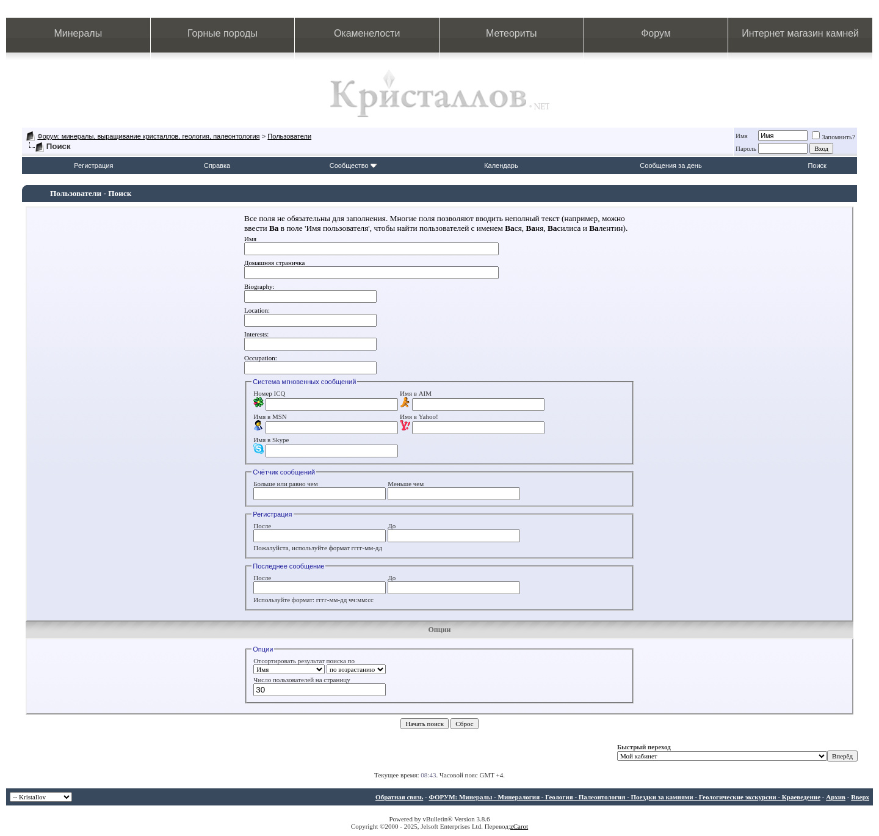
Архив (835, 797)
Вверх (860, 797)
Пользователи (289, 136)
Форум (656, 33)
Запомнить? (833, 136)
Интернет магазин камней (800, 33)
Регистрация (93, 165)
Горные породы (222, 33)
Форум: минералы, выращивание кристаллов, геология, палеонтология (148, 136)
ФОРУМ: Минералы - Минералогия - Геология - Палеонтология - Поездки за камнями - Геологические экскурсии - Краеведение (624, 797)
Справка (217, 165)
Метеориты (511, 33)
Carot (520, 826)
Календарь (501, 165)
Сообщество (353, 165)
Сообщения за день (670, 165)
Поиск (817, 165)
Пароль (746, 148)
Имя (742, 135)
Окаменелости (367, 33)
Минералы (78, 33)
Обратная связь (399, 797)
